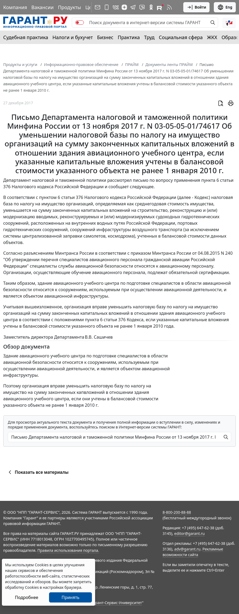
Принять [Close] (71, 597)
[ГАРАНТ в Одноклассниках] (151, 7)
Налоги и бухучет (73, 37)
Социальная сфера (181, 37)
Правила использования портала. (68, 550)
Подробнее (26, 597)
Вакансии (42, 7)
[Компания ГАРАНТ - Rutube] (160, 7)
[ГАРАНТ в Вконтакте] (116, 7)
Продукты (69, 7)
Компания (15, 7)
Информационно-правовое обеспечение (81, 64)
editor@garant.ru (189, 533)
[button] (229, 22)
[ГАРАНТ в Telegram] (133, 7)
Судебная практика (25, 37)
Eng (224, 7)
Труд (149, 37)
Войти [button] (196, 7)
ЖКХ (212, 37)
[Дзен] (124, 7)
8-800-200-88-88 (177, 512)
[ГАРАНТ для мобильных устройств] (106, 7)
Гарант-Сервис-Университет (116, 602)
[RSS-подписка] (169, 7)
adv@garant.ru (187, 549)
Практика (129, 37)
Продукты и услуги (20, 64)
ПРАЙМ (132, 64)
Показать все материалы (38, 472)
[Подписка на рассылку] (97, 7)
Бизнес (105, 37)
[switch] (79, 22)
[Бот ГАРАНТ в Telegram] (142, 7)
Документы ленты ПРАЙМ (169, 64)
